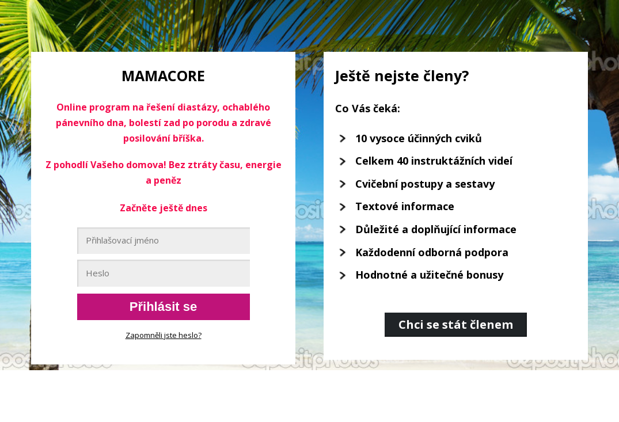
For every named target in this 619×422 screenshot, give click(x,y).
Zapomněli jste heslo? (164, 335)
